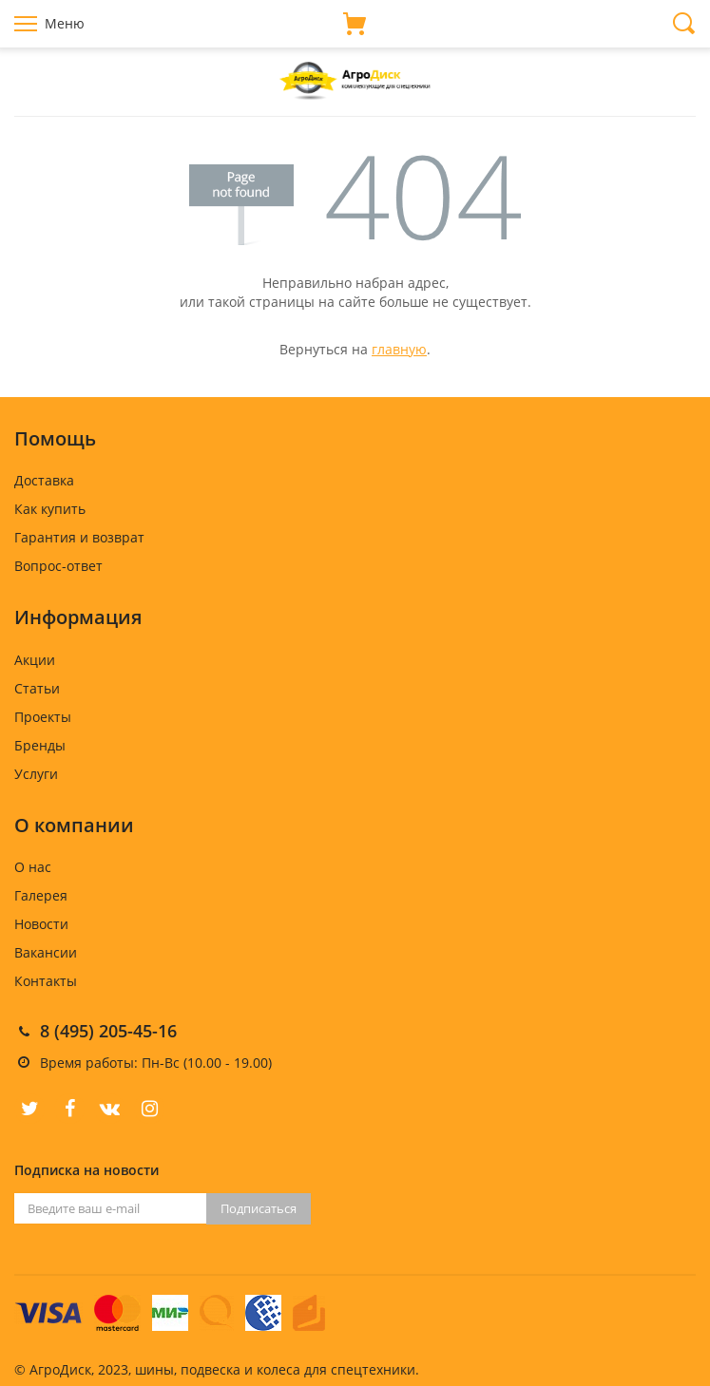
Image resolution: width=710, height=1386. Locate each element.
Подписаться (259, 1208)
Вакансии (45, 952)
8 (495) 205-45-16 (108, 1030)
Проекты (42, 717)
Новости (41, 924)
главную (399, 349)
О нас (32, 867)
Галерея (40, 895)
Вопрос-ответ (58, 566)
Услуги (36, 774)
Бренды (40, 745)
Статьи (37, 688)
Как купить (50, 509)
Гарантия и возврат (79, 537)
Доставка (44, 480)
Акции (34, 660)
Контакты (45, 981)
